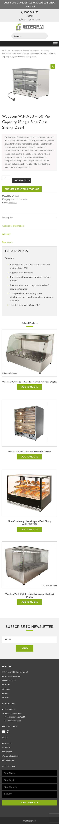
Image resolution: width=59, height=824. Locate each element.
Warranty (6, 234)
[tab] (29, 218)
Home (7, 51)
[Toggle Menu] (55, 43)
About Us (7, 747)
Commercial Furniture (11, 676)
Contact (6, 698)
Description (7, 217)
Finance (29, 16)
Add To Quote (22, 180)
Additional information (13, 226)
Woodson (13, 203)
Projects (6, 685)
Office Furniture (9, 681)
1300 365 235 (31, 12)
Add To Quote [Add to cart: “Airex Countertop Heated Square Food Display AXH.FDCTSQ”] (29, 529)
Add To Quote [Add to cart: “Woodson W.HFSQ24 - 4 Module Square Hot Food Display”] (29, 602)
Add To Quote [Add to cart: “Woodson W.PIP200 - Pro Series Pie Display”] (29, 457)
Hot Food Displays (21, 54)
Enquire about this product (22, 189)
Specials (6, 689)
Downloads (7, 242)
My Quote (34, 19)
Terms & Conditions (10, 756)
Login (22, 19)
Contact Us (7, 743)
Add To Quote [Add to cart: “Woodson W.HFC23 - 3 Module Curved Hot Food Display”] (29, 387)
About (5, 693)
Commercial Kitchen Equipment (25, 51)
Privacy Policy (8, 760)
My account (7, 752)
